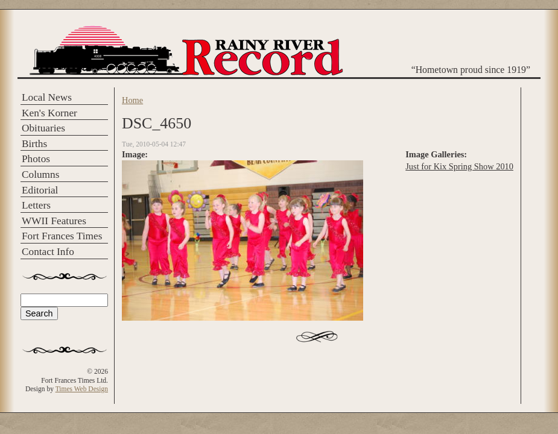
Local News (47, 97)
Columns (40, 174)
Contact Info (48, 251)
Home (132, 100)
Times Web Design (81, 388)
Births (34, 143)
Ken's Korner (49, 113)
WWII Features (54, 221)
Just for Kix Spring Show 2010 (459, 166)
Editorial (40, 190)
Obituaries (43, 128)
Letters (36, 205)
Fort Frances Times (62, 236)
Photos (36, 159)
